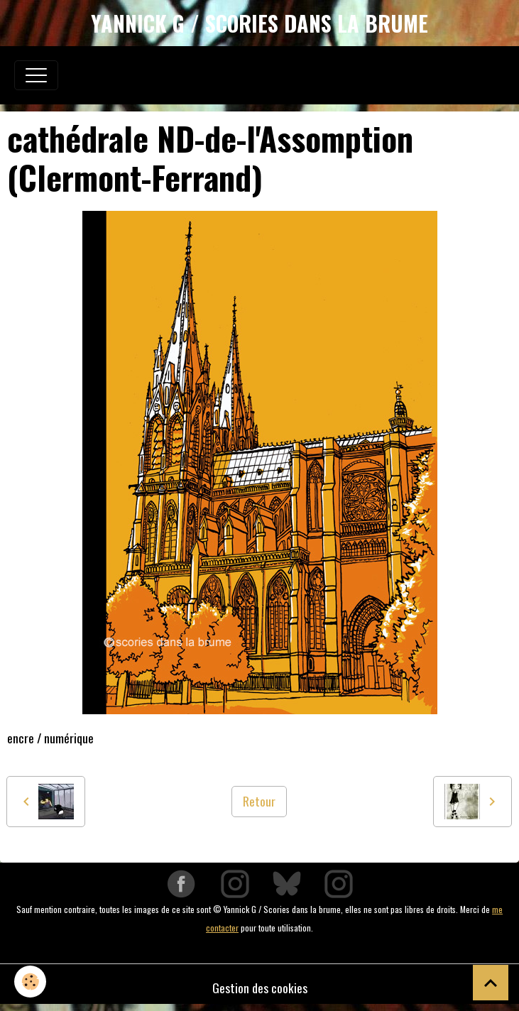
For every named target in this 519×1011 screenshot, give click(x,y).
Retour (259, 801)
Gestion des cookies (259, 987)
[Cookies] (30, 982)
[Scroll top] (490, 982)
